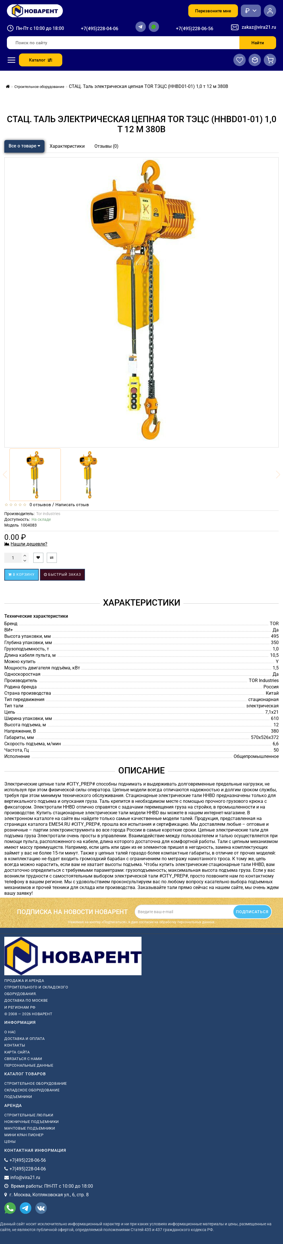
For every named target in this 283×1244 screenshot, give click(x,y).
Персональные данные (28, 1065)
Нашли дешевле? (29, 544)
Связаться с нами (23, 1059)
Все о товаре (24, 146)
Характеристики (67, 146)
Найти (257, 42)
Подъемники (18, 1097)
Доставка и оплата (24, 1038)
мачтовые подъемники (29, 1128)
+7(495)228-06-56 (194, 28)
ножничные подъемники (31, 1122)
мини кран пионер (24, 1135)
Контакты (14, 1045)
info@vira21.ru (25, 1177)
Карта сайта (17, 1052)
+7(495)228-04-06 (99, 28)
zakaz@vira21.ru (259, 27)
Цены (9, 1141)
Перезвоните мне (213, 11)
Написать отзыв (72, 504)
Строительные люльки (28, 1115)
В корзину (21, 575)
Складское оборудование (31, 1090)
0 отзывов (39, 504)
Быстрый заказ (62, 575)
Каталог (40, 60)
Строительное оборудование (35, 1083)
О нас (10, 1032)
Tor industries (48, 513)
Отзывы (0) (106, 146)
